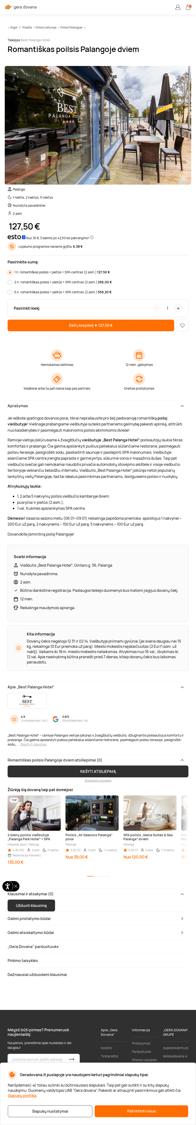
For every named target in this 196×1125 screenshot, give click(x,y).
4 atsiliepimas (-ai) (34, 721)
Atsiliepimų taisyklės (98, 781)
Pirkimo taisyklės (144, 1060)
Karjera (106, 1048)
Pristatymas (141, 1043)
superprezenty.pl (175, 1048)
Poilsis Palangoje (71, 27)
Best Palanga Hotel (35, 40)
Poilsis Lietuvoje (46, 27)
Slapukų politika (22, 1095)
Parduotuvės (141, 1051)
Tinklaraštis (109, 1056)
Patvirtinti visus (141, 1111)
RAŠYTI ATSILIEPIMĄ (98, 771)
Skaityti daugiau (33, 744)
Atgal (13, 27)
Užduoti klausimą (31, 905)
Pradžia (27, 27)
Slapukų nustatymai (50, 1111)
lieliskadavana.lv (175, 1056)
